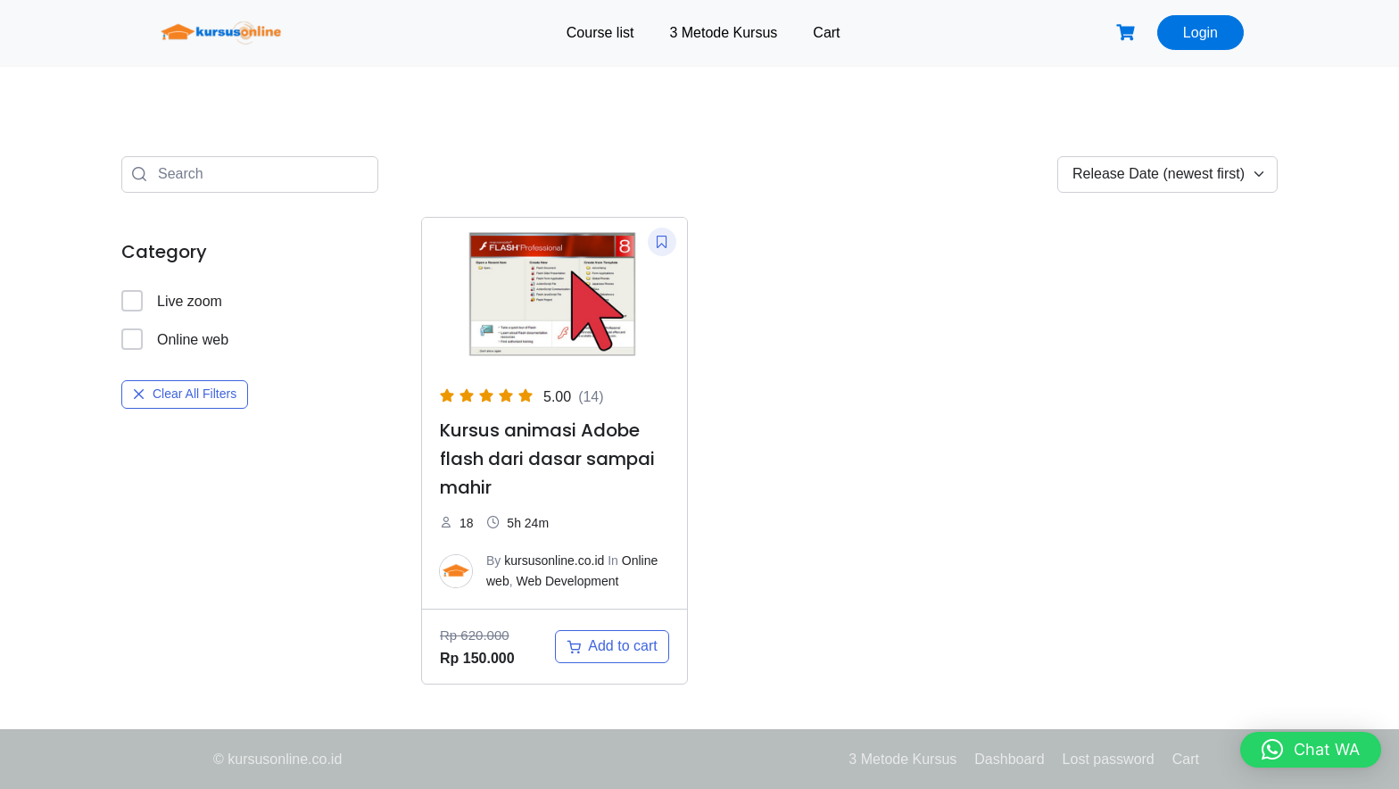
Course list (600, 32)
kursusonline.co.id (554, 560)
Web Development (567, 581)
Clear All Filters (184, 393)
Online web (174, 339)
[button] (1310, 750)
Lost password (1109, 759)
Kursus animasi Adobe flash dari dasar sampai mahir (547, 459)
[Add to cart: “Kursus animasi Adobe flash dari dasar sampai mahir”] (611, 646)
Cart (826, 32)
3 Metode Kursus (723, 32)
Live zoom (171, 300)
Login (1200, 32)
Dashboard (1009, 759)
